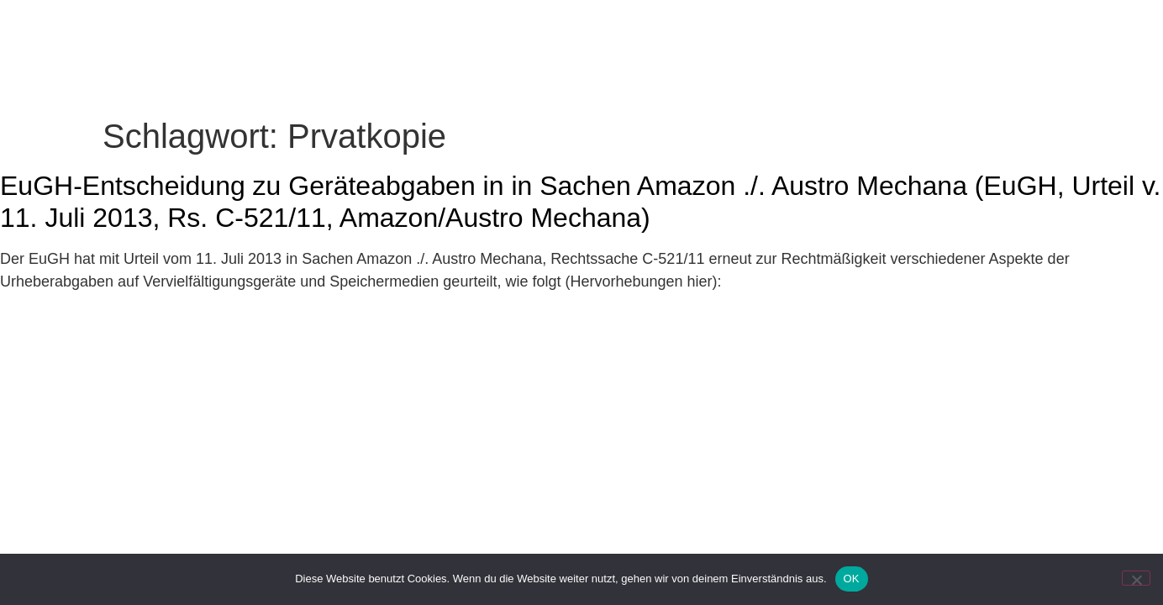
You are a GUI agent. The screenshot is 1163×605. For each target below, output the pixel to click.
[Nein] (1136, 578)
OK (852, 578)
